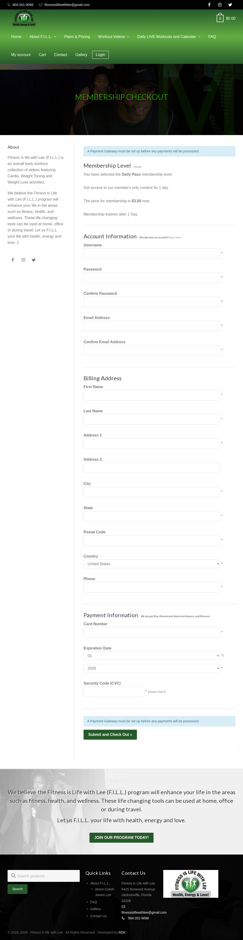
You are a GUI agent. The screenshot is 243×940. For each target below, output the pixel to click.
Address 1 (93, 435)
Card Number (95, 624)
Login (100, 55)
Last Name (93, 411)
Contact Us (98, 916)
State (88, 508)
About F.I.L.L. (100, 883)
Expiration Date (97, 648)
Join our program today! (121, 838)
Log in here (174, 237)
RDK (122, 932)
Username (93, 245)
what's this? (156, 692)
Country (91, 556)
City (87, 484)
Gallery (95, 909)
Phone (89, 579)
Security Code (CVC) (102, 683)
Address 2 (93, 459)
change (137, 166)
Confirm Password (100, 293)
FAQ (93, 902)
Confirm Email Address (104, 342)
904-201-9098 (135, 918)
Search (17, 889)
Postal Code (94, 532)
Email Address (97, 318)
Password (93, 269)
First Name (93, 387)
